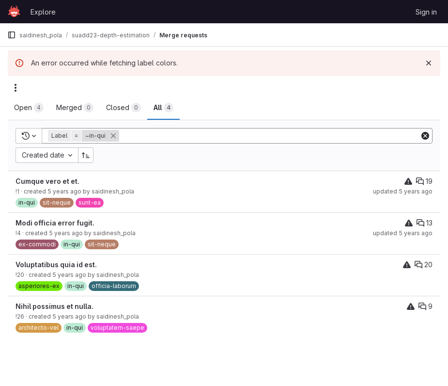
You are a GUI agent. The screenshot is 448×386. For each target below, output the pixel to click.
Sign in (426, 12)
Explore (43, 12)
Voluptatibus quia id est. (56, 264)
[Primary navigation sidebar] (11, 35)
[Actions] (15, 88)
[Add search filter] (270, 136)
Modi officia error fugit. (54, 223)
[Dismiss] (428, 63)
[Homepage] (14, 11)
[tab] (29, 108)
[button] (84, 135)
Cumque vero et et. (47, 181)
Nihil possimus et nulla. (54, 306)
